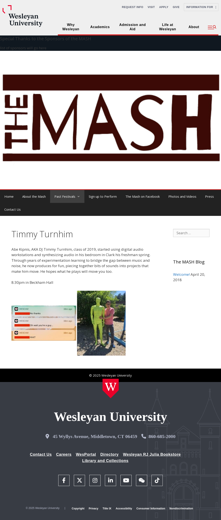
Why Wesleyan (70, 27)
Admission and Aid (132, 27)
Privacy (93, 508)
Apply (164, 7)
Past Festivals (69, 196)
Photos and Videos (182, 196)
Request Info (132, 7)
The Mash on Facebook (142, 196)
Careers (64, 454)
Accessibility (124, 508)
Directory (109, 454)
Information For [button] (201, 7)
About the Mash (34, 196)
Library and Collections (105, 461)
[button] (212, 27)
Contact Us (12, 209)
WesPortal (86, 454)
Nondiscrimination (181, 508)
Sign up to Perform (103, 196)
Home (9, 196)
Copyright (78, 508)
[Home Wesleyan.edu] (111, 388)
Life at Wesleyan (167, 27)
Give (176, 7)
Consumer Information (150, 508)
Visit (151, 7)
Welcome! (181, 274)
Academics (100, 27)
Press (209, 196)
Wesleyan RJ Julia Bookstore (152, 454)
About (194, 27)
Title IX (107, 508)
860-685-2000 (161, 436)
